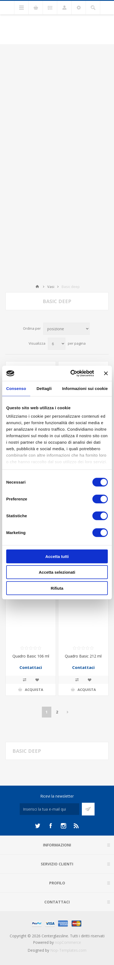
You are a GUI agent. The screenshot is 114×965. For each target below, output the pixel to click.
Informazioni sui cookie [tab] (85, 388)
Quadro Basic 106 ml (30, 656)
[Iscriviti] (49, 809)
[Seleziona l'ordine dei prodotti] (66, 329)
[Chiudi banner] (106, 373)
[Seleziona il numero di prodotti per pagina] (56, 344)
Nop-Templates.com (68, 950)
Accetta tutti (57, 556)
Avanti (67, 712)
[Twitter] (37, 825)
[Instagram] (63, 825)
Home (37, 286)
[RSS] (76, 825)
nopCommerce (68, 942)
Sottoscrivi (88, 809)
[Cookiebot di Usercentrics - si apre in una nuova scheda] (71, 373)
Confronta (25, 680)
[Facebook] (50, 825)
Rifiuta (57, 588)
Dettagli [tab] (44, 388)
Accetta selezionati (57, 572)
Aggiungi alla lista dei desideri (37, 680)
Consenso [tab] (16, 388)
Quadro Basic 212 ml (83, 656)
